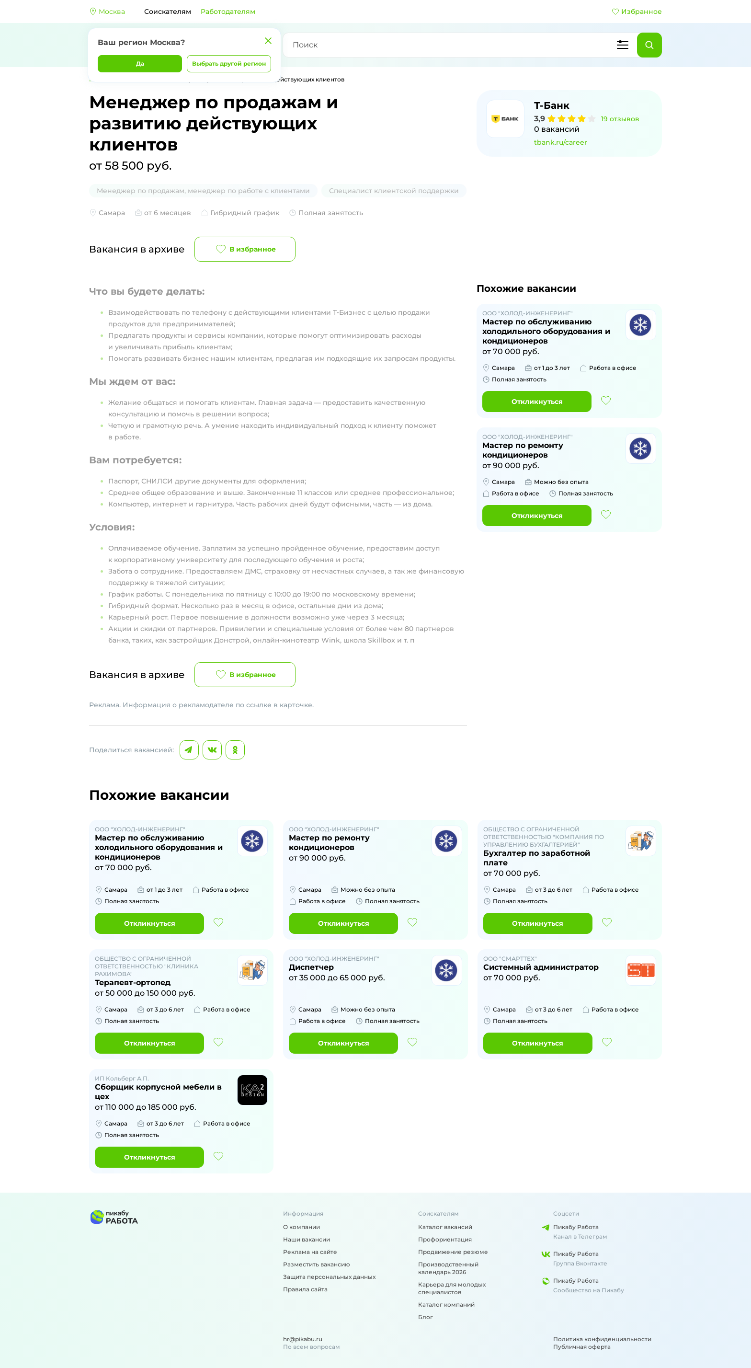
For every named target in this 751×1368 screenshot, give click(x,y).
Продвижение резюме (453, 1251)
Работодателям (228, 11)
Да (140, 63)
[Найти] (649, 45)
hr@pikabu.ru (302, 1339)
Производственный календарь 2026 (448, 1268)
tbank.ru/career (560, 142)
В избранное (245, 249)
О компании (301, 1226)
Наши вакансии (306, 1239)
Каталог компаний (446, 1304)
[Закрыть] (268, 40)
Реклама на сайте (310, 1251)
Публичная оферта (582, 1346)
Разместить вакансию (316, 1264)
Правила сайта (305, 1289)
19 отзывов (620, 119)
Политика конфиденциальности (602, 1339)
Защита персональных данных (329, 1276)
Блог (425, 1317)
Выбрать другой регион (229, 63)
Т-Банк (551, 105)
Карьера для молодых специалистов (452, 1288)
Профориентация (445, 1239)
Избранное (637, 11)
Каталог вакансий (445, 1226)
